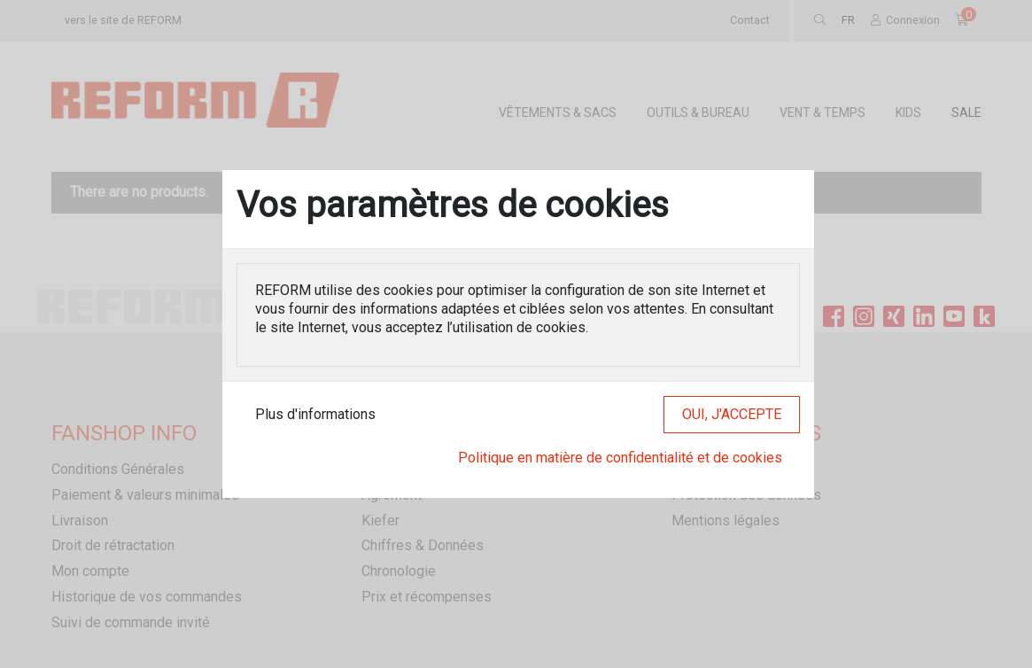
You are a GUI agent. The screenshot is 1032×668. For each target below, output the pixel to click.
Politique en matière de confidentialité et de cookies (620, 457)
